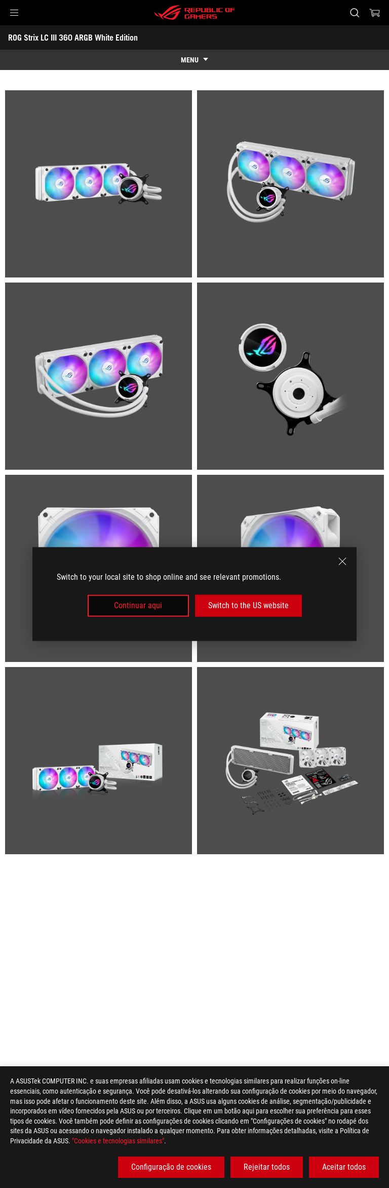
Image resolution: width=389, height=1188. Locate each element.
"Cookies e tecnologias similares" (118, 1141)
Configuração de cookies (171, 1167)
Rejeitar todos (267, 1167)
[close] (342, 561)
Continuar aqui (138, 605)
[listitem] (98, 183)
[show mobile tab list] (194, 60)
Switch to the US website (248, 605)
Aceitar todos (344, 1167)
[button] (14, 13)
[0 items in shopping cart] (375, 12)
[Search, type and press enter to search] (354, 12)
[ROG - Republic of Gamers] (194, 12)
